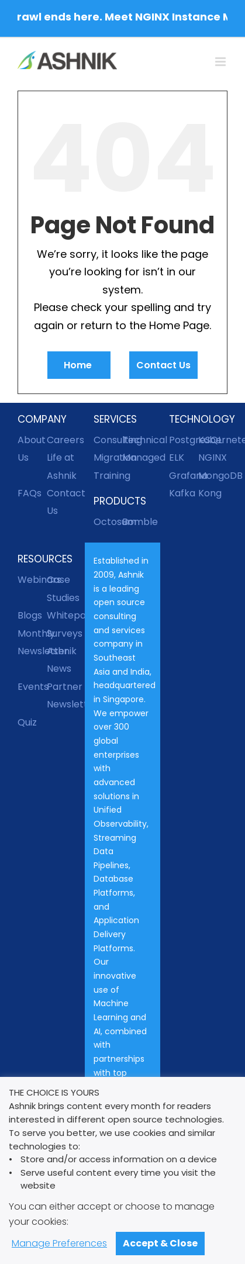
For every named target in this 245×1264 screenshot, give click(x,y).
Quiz (27, 722)
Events (32, 686)
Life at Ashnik (61, 466)
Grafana (183, 475)
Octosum (108, 522)
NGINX (212, 457)
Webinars (32, 579)
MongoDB (212, 475)
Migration (108, 457)
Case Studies (61, 588)
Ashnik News (61, 659)
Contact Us (163, 365)
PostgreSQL (183, 440)
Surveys (61, 633)
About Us (32, 448)
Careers (61, 440)
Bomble (136, 522)
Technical (136, 440)
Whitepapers (61, 615)
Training (108, 475)
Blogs (30, 615)
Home (79, 365)
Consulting (108, 440)
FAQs (30, 493)
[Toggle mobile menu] (221, 62)
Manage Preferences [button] (59, 1243)
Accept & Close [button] (160, 1243)
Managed (136, 457)
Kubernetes (212, 440)
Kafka (182, 493)
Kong (210, 493)
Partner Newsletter (61, 695)
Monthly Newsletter (32, 642)
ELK (176, 457)
